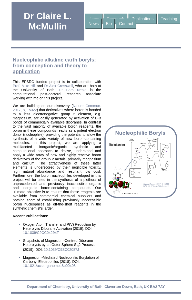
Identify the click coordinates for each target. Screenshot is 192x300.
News (93, 24)
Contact (126, 24)
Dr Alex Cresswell (58, 86)
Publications (143, 19)
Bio (109, 24)
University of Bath (87, 287)
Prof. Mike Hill (24, 86)
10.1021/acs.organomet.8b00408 (49, 266)
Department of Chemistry (48, 287)
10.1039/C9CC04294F (41, 233)
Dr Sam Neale (73, 90)
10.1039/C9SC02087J (61, 249)
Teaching (169, 19)
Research (115, 19)
